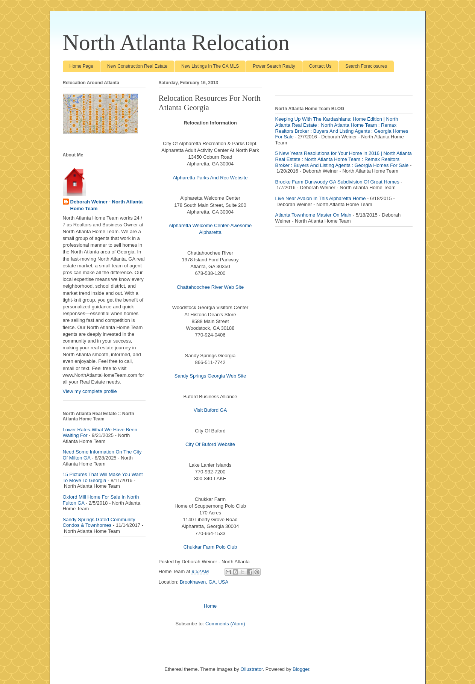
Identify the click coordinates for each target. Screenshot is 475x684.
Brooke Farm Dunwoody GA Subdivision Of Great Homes (337, 182)
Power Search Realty (274, 66)
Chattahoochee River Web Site (210, 287)
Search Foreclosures (366, 66)
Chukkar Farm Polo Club (210, 547)
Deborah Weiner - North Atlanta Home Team (106, 205)
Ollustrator (251, 669)
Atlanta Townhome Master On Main (313, 215)
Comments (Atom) (225, 623)
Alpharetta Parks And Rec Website (210, 177)
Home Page (81, 66)
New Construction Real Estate (137, 66)
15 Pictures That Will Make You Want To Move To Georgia (103, 477)
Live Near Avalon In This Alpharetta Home (320, 198)
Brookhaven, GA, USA (204, 582)
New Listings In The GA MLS (210, 66)
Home (210, 606)
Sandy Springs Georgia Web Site (210, 376)
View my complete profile (90, 391)
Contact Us (320, 66)
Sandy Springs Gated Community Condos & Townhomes (99, 522)
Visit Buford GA (210, 410)
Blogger (301, 669)
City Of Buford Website (210, 444)
